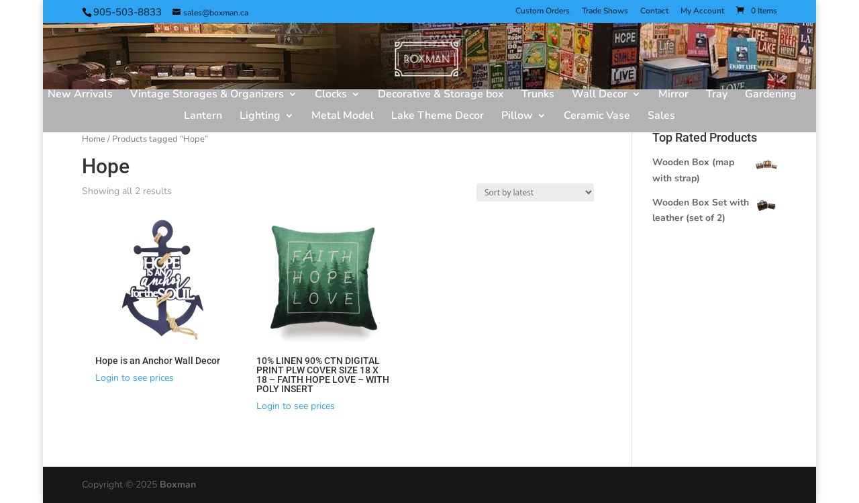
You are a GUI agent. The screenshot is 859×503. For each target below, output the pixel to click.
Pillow (517, 117)
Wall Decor (599, 95)
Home (93, 139)
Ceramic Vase (597, 117)
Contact (654, 11)
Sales (661, 117)
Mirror (673, 95)
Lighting (260, 117)
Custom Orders (542, 11)
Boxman (178, 484)
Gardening (771, 95)
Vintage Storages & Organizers (207, 95)
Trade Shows (605, 11)
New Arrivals (80, 95)
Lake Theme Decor (437, 117)
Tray (716, 95)
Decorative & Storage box (441, 95)
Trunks (537, 95)
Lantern (203, 117)
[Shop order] (535, 192)
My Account (702, 11)
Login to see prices (134, 377)
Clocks (331, 95)
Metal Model (342, 117)
